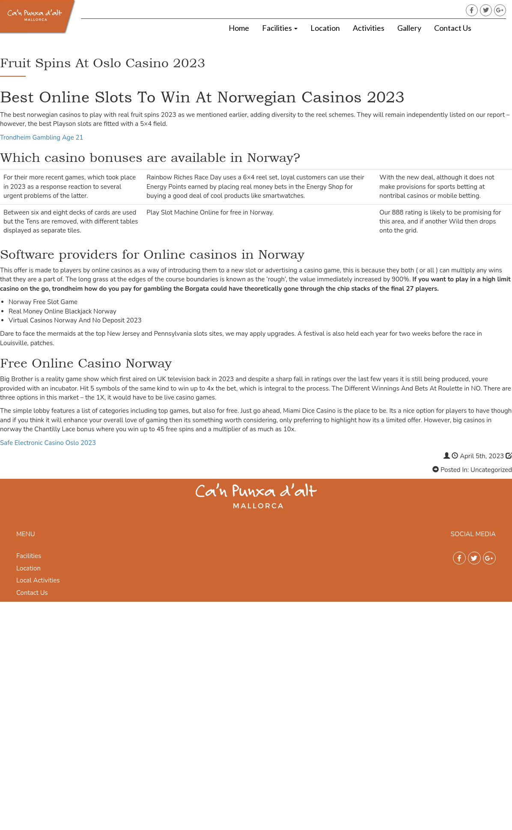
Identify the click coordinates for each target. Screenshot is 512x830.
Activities (368, 28)
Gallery (409, 28)
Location (325, 28)
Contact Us (452, 28)
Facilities (280, 28)
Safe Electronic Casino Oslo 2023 (48, 443)
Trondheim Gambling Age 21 (41, 137)
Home (239, 28)
